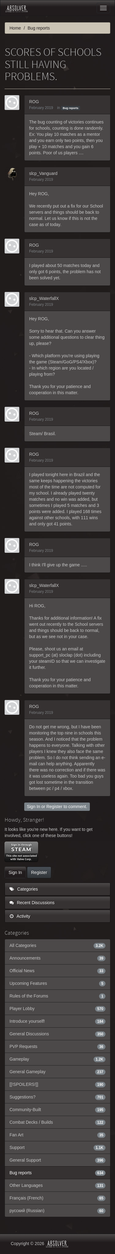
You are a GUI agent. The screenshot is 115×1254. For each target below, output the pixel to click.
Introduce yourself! (57, 1021)
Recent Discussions (32, 902)
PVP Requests (57, 1046)
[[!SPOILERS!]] (57, 1084)
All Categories (57, 945)
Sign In (33, 806)
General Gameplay (57, 1072)
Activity (20, 916)
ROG (34, 101)
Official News (57, 971)
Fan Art (57, 1135)
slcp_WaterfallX (44, 298)
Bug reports (70, 108)
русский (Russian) (57, 1210)
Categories (24, 889)
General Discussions (57, 1034)
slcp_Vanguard (43, 173)
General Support (57, 1160)
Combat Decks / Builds (57, 1122)
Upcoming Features (57, 983)
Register (54, 806)
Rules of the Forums (57, 996)
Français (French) (57, 1198)
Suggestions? (57, 1097)
